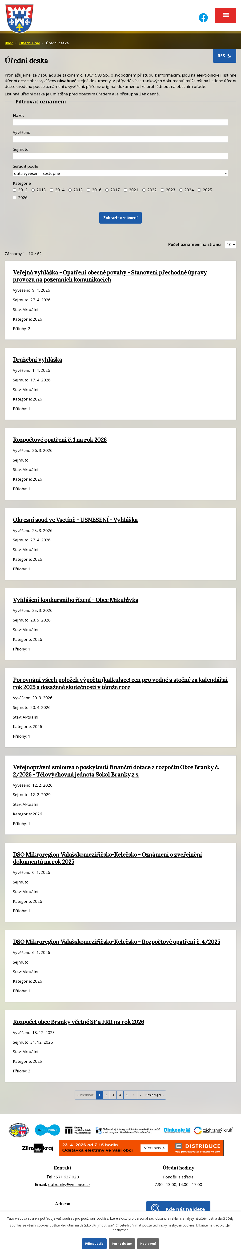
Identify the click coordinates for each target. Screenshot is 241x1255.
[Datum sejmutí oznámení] (120, 158)
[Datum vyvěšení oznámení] (120, 141)
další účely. (226, 1218)
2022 (152, 191)
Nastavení (149, 1243)
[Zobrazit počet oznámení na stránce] (230, 246)
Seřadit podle (25, 167)
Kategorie (22, 185)
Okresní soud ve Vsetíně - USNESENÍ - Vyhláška (75, 521)
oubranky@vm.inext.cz (69, 1186)
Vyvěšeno (21, 133)
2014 (59, 191)
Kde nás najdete (185, 1210)
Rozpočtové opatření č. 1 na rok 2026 (60, 441)
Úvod (9, 44)
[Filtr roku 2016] (88, 191)
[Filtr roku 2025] (199, 191)
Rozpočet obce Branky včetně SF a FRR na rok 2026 (78, 1023)
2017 (115, 191)
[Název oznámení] (120, 124)
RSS (224, 57)
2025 (207, 191)
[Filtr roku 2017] (106, 191)
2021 (133, 191)
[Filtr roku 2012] (14, 191)
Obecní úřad (29, 44)
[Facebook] (203, 14)
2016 (96, 191)
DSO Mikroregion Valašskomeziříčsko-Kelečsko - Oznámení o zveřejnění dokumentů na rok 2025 (107, 859)
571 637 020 (67, 1178)
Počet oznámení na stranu (194, 246)
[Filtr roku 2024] (180, 191)
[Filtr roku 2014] (51, 191)
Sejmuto (20, 150)
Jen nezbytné (122, 1243)
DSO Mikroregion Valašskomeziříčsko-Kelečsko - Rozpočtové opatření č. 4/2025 (116, 943)
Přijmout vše (93, 1243)
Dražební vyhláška (37, 361)
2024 (189, 191)
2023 (170, 191)
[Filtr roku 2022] (143, 191)
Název (18, 116)
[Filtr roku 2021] (125, 191)
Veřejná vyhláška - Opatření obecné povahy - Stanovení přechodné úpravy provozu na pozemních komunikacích (110, 277)
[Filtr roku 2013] (33, 191)
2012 (23, 191)
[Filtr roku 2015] (70, 191)
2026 (23, 199)
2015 (78, 191)
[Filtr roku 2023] (162, 191)
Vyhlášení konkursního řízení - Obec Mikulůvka (75, 601)
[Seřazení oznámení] (120, 175)
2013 (41, 191)
